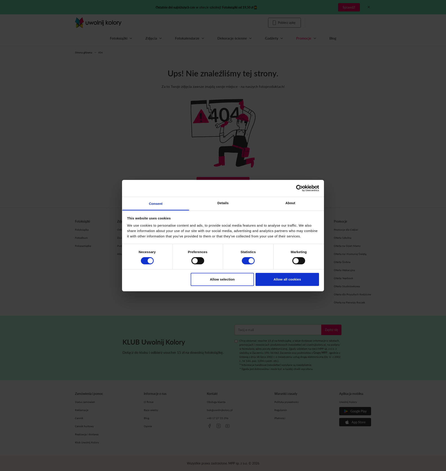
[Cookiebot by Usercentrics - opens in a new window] (299, 188)
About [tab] (290, 203)
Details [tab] (223, 203)
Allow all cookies (287, 279)
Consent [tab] (156, 203)
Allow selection (222, 279)
